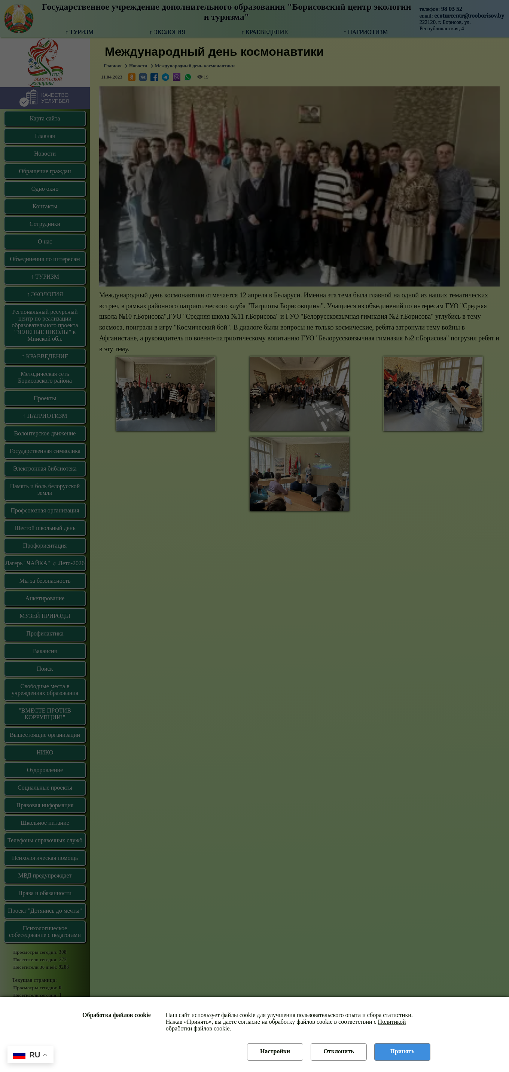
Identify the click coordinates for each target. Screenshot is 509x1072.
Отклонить (338, 1051)
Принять (402, 1051)
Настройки (275, 1051)
